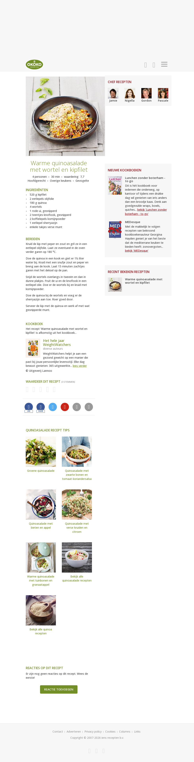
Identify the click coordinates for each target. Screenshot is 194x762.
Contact (58, 731)
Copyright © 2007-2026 (85, 738)
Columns (124, 731)
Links (137, 731)
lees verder (80, 366)
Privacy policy (93, 731)
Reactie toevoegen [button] (58, 689)
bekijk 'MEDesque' (136, 250)
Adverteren (74, 731)
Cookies (110, 731)
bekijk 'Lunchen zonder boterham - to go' (146, 211)
